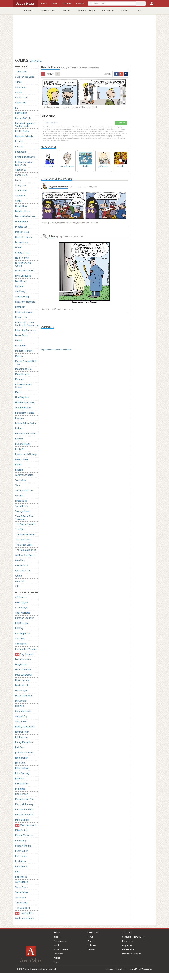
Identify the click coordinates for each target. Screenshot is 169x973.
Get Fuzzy (20, 291)
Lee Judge (20, 788)
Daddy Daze (21, 206)
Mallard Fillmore (24, 350)
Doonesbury (21, 242)
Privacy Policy (120, 969)
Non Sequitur (22, 397)
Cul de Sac (20, 195)
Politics (125, 10)
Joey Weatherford (24, 752)
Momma (19, 379)
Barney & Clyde (23, 118)
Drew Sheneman (24, 695)
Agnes (18, 81)
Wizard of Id (21, 565)
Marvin (19, 355)
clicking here (64, 140)
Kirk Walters (21, 783)
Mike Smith (21, 830)
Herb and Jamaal (24, 312)
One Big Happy (23, 407)
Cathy (18, 180)
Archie (18, 92)
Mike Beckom (22, 819)
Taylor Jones (21, 902)
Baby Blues (21, 112)
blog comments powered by (56, 350)
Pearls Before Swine (25, 423)
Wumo (18, 575)
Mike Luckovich (25, 825)
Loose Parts (21, 335)
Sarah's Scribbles (24, 474)
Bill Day (19, 628)
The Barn (20, 529)
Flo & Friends (22, 257)
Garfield (19, 286)
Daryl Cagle (21, 664)
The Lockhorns (23, 539)
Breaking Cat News (25, 156)
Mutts (18, 392)
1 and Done (21, 71)
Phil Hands (21, 856)
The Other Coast (23, 544)
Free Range (21, 280)
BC (16, 107)
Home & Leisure (86, 10)
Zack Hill (19, 580)
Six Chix (19, 495)
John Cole (20, 762)
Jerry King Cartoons (25, 330)
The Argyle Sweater (25, 524)
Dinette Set (21, 226)
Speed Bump (21, 505)
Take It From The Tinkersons (24, 518)
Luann (18, 340)
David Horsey (22, 680)
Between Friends (24, 136)
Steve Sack (20, 897)
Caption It (20, 169)
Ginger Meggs (22, 296)
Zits (17, 586)
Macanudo (20, 345)
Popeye (19, 438)
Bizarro (19, 141)
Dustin (18, 247)
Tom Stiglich (24, 913)
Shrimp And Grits (24, 490)
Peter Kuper (21, 850)
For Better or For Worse (23, 264)
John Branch (21, 757)
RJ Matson (20, 861)
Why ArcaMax (128, 945)
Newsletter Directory (131, 953)
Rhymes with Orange (26, 454)
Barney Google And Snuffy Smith (25, 125)
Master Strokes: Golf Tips (25, 362)
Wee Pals (20, 560)
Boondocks (20, 151)
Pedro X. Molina (23, 845)
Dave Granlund (23, 669)
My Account (127, 941)
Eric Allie (19, 705)
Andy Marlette (22, 612)
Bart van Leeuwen (24, 617)
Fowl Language (23, 275)
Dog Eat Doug (22, 231)
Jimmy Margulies (24, 742)
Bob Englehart (22, 633)
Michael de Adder (24, 814)
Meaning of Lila (23, 368)
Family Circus (22, 252)
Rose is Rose (21, 459)
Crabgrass (20, 185)
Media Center (128, 949)
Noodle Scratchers (24, 402)
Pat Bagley (20, 840)
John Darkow (22, 768)
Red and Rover (22, 443)
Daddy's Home (22, 211)
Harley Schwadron (24, 726)
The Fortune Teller (25, 534)
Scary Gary (20, 480)
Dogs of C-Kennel (24, 237)
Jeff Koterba (21, 736)
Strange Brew (22, 511)
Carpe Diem (21, 174)
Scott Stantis (21, 881)
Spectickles (21, 500)
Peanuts (19, 417)
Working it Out (23, 570)
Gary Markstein (23, 711)
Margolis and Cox (24, 799)
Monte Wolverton (24, 835)
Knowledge (108, 10)
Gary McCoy (21, 716)
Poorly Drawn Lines (25, 433)
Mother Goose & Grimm (23, 386)
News (90, 937)
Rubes (18, 464)
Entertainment (47, 10)
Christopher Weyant (25, 648)
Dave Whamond (23, 674)
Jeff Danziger (22, 731)
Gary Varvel (21, 721)
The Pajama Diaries (25, 549)
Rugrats (19, 469)
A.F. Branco (20, 597)
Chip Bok (20, 638)
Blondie (19, 146)
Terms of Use (134, 969)
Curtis (18, 200)
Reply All (19, 449)
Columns (92, 945)
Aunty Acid (20, 102)
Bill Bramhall (22, 623)
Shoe (17, 485)
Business (28, 10)
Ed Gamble (20, 700)
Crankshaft (21, 190)
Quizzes (91, 949)
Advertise (109, 969)
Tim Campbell (22, 907)
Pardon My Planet (24, 412)
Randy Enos (21, 866)
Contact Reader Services (133, 937)
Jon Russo (20, 778)
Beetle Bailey (22, 131)
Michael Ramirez (24, 809)
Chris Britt (20, 643)
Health (66, 10)
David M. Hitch (22, 685)
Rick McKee (21, 876)
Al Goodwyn (21, 607)
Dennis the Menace (25, 216)
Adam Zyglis (21, 602)
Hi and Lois (21, 317)
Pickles (19, 428)
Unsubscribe (146, 969)
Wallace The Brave (25, 555)
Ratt (17, 871)
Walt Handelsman (24, 918)
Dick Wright (21, 690)
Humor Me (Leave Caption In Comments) (27, 324)
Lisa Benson (21, 793)
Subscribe (121, 123)
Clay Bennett (24, 654)
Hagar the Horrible (25, 301)
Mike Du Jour (22, 374)
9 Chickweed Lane (24, 76)
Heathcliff (20, 306)
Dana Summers (23, 659)
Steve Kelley (21, 892)
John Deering (22, 773)
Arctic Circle (21, 97)
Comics (91, 941)
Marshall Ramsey (24, 804)
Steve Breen (21, 887)
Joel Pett (19, 747)
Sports (141, 10)
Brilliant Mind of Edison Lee (24, 163)
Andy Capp (20, 87)
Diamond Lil (21, 221)
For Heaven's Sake (24, 270)
